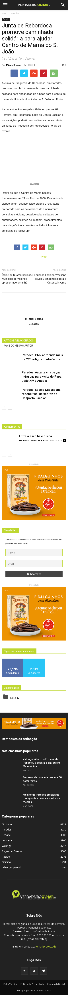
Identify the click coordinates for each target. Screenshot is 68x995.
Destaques (8, 824)
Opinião (6, 862)
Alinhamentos (12, 426)
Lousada (7, 840)
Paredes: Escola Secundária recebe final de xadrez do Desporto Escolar (41, 394)
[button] (63, 5)
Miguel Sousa (13, 65)
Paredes (6, 19)
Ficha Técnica (10, 984)
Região (6, 856)
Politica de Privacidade (32, 984)
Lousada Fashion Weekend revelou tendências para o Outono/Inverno (50, 278)
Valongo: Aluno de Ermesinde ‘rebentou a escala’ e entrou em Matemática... (41, 763)
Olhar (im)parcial (11, 867)
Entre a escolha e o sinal (36, 436)
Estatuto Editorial (56, 984)
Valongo (6, 845)
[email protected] (37, 939)
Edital (13, 697)
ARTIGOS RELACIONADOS (19, 340)
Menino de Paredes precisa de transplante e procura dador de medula (41, 798)
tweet (44, 256)
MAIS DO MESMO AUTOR (18, 345)
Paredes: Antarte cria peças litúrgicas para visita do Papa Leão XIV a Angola (41, 376)
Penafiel (6, 835)
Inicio (4, 13)
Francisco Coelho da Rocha (33, 440)
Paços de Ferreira (12, 851)
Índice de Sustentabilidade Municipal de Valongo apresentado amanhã (17, 278)
